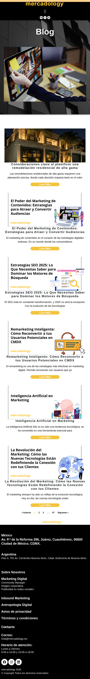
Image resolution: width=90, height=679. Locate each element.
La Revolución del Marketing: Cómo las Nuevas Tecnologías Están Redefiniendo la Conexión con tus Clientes (45, 485)
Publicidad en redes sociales (17, 589)
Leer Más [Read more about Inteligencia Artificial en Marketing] (45, 437)
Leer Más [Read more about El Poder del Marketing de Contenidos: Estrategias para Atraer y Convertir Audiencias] (45, 248)
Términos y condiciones (19, 618)
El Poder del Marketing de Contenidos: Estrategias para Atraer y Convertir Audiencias (45, 230)
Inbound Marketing (15, 598)
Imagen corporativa (12, 586)
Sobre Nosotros (13, 572)
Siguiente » (63, 513)
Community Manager (13, 582)
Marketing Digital (14, 579)
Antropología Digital (16, 605)
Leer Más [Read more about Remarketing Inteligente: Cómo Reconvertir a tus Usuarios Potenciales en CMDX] (45, 377)
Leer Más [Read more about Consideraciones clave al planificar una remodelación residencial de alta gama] (45, 184)
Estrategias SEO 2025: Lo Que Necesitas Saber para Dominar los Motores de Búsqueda (45, 294)
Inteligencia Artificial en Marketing (45, 421)
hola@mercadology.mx (14, 638)
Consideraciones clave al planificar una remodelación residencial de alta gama (45, 166)
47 (53, 513)
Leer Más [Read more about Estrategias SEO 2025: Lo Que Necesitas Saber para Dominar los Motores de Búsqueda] (45, 312)
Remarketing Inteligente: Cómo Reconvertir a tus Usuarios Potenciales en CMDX (45, 358)
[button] (45, 11)
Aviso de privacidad (16, 611)
